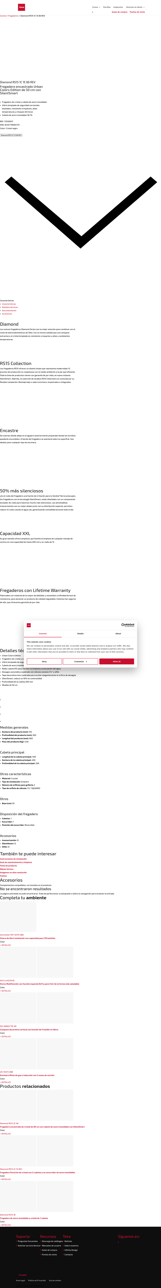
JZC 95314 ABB (6, 1072)
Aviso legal (20, 1280)
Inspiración (118, 7)
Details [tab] (80, 633)
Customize (80, 661)
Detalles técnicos (10, 307)
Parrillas (107, 7)
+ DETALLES (5, 945)
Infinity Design (71, 1250)
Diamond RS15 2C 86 (9, 1123)
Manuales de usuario (51, 1245)
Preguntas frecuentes (28, 1241)
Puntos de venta (137, 12)
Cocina (95, 7)
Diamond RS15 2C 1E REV (11, 1169)
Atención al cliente (134, 7)
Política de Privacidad (37, 1280)
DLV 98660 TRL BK (8, 1026)
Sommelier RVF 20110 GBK (12, 934)
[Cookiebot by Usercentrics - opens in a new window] (123, 625)
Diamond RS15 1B (7, 1214)
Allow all (116, 661)
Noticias (68, 1241)
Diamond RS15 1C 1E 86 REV (11, 135)
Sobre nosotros (72, 1245)
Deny (44, 661)
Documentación (9, 310)
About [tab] (118, 633)
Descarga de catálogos (52, 1241)
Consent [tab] (43, 633)
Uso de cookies (55, 1280)
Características (9, 304)
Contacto (69, 1254)
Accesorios (7, 313)
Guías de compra (119, 12)
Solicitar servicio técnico (29, 1245)
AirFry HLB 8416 (7, 980)
